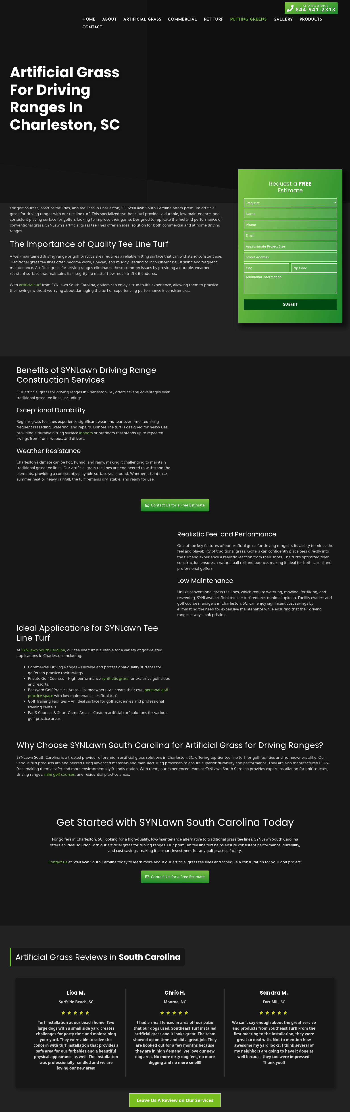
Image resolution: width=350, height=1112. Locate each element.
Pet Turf (213, 19)
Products (311, 19)
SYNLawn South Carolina (43, 649)
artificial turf (30, 284)
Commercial (182, 19)
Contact (92, 27)
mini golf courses (59, 774)
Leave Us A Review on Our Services (175, 1100)
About (109, 19)
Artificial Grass (142, 19)
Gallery (283, 19)
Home (89, 19)
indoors (86, 432)
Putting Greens (248, 19)
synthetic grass (115, 678)
